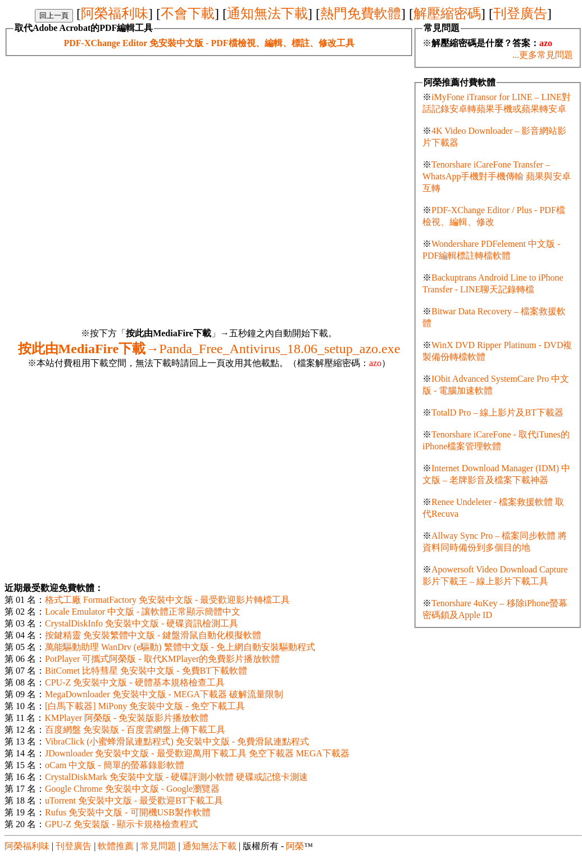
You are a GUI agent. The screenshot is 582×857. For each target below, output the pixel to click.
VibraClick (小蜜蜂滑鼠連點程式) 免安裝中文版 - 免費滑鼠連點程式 (177, 741)
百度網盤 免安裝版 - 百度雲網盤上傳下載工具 (135, 729)
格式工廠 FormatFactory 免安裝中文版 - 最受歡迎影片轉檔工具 (167, 600)
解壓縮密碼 (447, 13)
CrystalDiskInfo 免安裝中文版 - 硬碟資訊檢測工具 (141, 623)
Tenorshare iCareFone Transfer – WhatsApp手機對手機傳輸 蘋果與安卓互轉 (496, 176)
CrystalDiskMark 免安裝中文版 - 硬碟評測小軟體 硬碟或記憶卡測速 (176, 777)
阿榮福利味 (114, 13)
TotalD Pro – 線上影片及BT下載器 (497, 412)
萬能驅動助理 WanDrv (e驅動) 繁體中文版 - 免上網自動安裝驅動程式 (180, 647)
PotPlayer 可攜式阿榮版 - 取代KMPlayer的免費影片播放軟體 (162, 659)
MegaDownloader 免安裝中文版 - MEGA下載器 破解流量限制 (164, 694)
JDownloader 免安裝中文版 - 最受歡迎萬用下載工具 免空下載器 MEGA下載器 (197, 753)
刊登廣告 (520, 13)
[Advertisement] (105, 161)
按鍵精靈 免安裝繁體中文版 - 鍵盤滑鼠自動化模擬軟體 (153, 635)
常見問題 (158, 846)
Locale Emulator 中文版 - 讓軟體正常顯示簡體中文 (142, 611)
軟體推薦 (116, 846)
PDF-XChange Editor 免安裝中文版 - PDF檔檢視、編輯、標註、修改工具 (208, 43)
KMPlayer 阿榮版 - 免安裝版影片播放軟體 (126, 718)
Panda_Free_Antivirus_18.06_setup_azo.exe (209, 348)
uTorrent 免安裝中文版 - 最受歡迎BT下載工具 (134, 800)
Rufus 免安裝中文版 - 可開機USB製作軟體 (128, 812)
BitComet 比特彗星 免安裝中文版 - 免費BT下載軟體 (146, 670)
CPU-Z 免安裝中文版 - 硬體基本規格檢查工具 (135, 682)
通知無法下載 (267, 13)
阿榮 (295, 846)
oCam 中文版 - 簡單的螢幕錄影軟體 (114, 765)
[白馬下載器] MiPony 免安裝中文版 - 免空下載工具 (145, 706)
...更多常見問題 (542, 55)
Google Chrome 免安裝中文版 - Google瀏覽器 (132, 788)
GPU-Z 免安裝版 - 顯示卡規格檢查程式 (121, 824)
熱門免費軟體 (360, 13)
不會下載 (188, 13)
